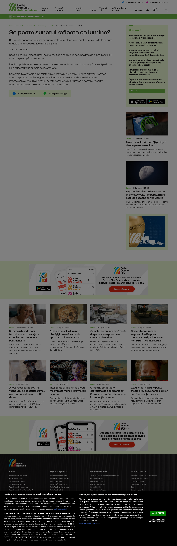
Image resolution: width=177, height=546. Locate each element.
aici (34, 529)
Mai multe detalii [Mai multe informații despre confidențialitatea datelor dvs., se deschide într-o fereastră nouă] (60, 509)
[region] (88, 518)
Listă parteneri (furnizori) (89, 524)
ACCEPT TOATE (158, 513)
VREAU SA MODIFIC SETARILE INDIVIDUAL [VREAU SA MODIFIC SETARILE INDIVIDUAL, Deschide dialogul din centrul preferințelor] (157, 521)
